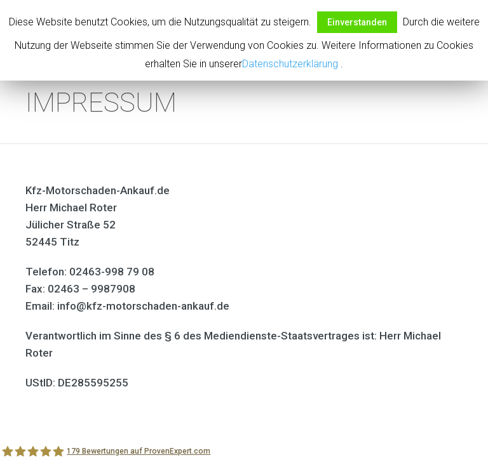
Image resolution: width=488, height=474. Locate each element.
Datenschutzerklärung (290, 64)
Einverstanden (357, 22)
